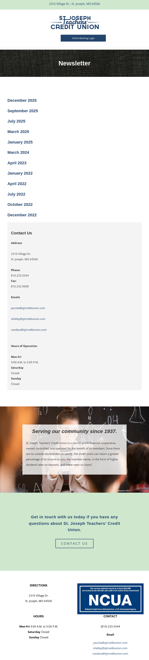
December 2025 (21, 100)
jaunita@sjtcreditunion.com (28, 308)
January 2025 (20, 142)
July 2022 (16, 194)
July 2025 (16, 121)
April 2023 (16, 163)
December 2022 (21, 215)
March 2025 (18, 131)
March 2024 (18, 152)
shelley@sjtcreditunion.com (28, 319)
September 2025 (22, 111)
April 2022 (16, 183)
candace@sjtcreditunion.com (29, 329)
